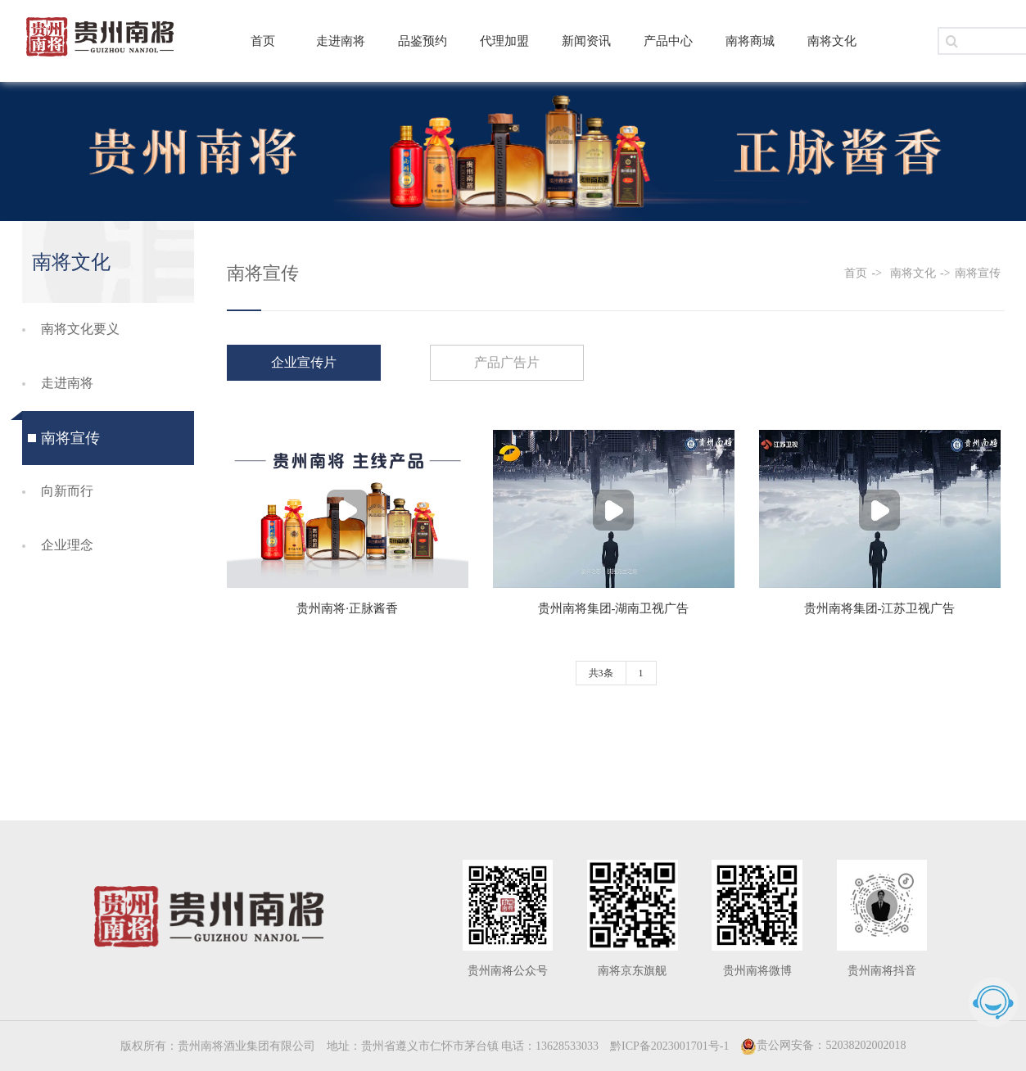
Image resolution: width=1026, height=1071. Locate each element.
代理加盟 (504, 40)
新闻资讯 (586, 40)
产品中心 (668, 40)
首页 (263, 40)
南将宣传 (70, 438)
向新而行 (67, 491)
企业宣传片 (304, 362)
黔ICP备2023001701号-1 (669, 1046)
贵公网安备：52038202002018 (823, 1045)
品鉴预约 (422, 40)
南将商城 (750, 40)
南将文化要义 (80, 329)
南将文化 (832, 40)
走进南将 (340, 40)
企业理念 (67, 545)
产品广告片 (507, 362)
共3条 (601, 673)
